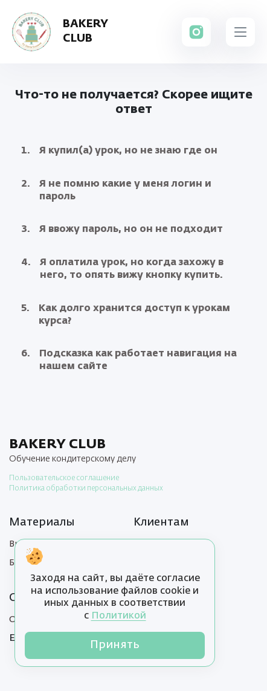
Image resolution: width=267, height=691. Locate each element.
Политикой (118, 616)
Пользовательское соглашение (64, 478)
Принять (115, 645)
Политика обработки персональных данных (86, 488)
